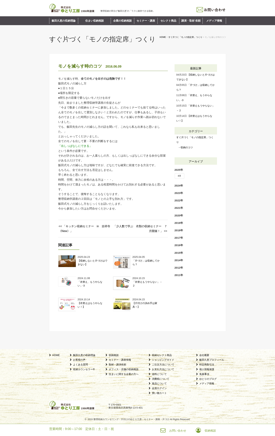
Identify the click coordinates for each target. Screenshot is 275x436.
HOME (56, 355)
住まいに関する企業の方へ (123, 374)
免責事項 (204, 374)
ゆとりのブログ (208, 378)
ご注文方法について (163, 364)
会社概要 (204, 355)
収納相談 (114, 355)
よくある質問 (80, 364)
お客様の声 (79, 359)
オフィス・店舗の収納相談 (123, 369)
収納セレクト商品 (162, 355)
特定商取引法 (206, 364)
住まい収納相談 (94, 20)
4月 (179, 176)
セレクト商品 (168, 20)
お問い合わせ (177, 430)
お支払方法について (163, 369)
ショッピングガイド (163, 359)
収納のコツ (187, 147)
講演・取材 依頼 (191, 20)
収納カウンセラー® (84, 369)
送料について (159, 374)
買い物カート (159, 393)
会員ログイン (159, 388)
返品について (159, 383)
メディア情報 (214, 20)
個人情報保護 (206, 369)
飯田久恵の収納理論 (64, 20)
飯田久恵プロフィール (211, 359)
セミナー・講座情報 (120, 359)
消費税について (160, 378)
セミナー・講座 (146, 20)
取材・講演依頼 (117, 364)
